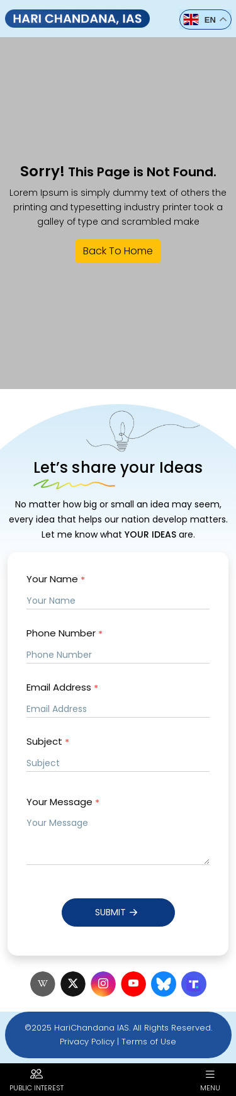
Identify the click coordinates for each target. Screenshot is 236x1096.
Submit (118, 912)
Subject (47, 742)
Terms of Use (148, 1042)
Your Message (62, 802)
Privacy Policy (87, 1042)
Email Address (62, 688)
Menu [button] (210, 1080)
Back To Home (118, 251)
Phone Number (64, 633)
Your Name (55, 579)
